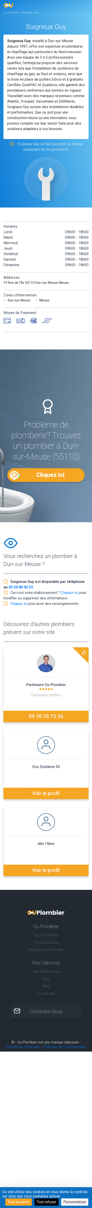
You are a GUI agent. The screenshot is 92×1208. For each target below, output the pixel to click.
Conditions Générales (23, 1047)
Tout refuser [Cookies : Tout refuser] (46, 1202)
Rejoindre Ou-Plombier (46, 950)
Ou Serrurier (46, 993)
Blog (46, 986)
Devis (46, 979)
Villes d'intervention (46, 971)
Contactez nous (46, 942)
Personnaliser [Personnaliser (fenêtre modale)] (74, 1202)
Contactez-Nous (46, 1011)
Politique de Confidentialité (64, 1047)
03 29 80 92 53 (21, 587)
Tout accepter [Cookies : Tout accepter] (19, 1202)
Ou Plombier (11, 12)
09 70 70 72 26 (46, 716)
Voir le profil (46, 793)
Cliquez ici (50, 474)
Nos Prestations (46, 935)
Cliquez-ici (69, 592)
